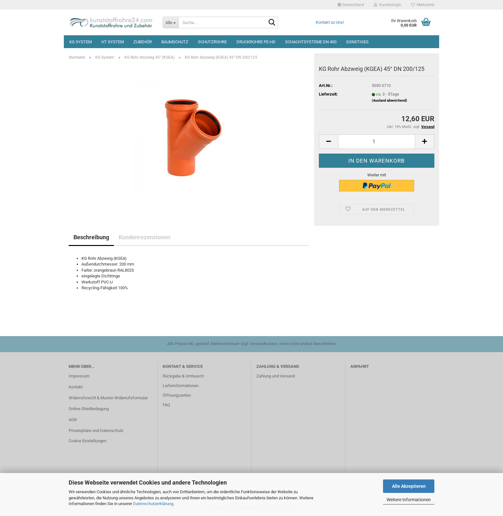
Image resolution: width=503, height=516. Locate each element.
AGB (73, 419)
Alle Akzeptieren (409, 486)
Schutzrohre (212, 41)
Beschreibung (91, 237)
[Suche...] (170, 22)
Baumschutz (174, 41)
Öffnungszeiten (177, 395)
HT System (112, 41)
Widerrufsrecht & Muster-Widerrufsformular (108, 397)
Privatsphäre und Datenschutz (96, 430)
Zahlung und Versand (275, 376)
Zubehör (142, 41)
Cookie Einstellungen (88, 440)
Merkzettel (422, 5)
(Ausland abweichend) (389, 100)
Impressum (79, 376)
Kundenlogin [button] (387, 5)
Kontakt (76, 387)
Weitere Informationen (409, 499)
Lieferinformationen (181, 385)
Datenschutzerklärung (153, 503)
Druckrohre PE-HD (256, 41)
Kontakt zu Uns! (330, 22)
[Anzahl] (376, 141)
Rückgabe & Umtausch (183, 376)
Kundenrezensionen (144, 237)
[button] (351, 5)
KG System (80, 41)
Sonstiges (357, 41)
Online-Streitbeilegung (89, 408)
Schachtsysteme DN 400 (311, 41)
